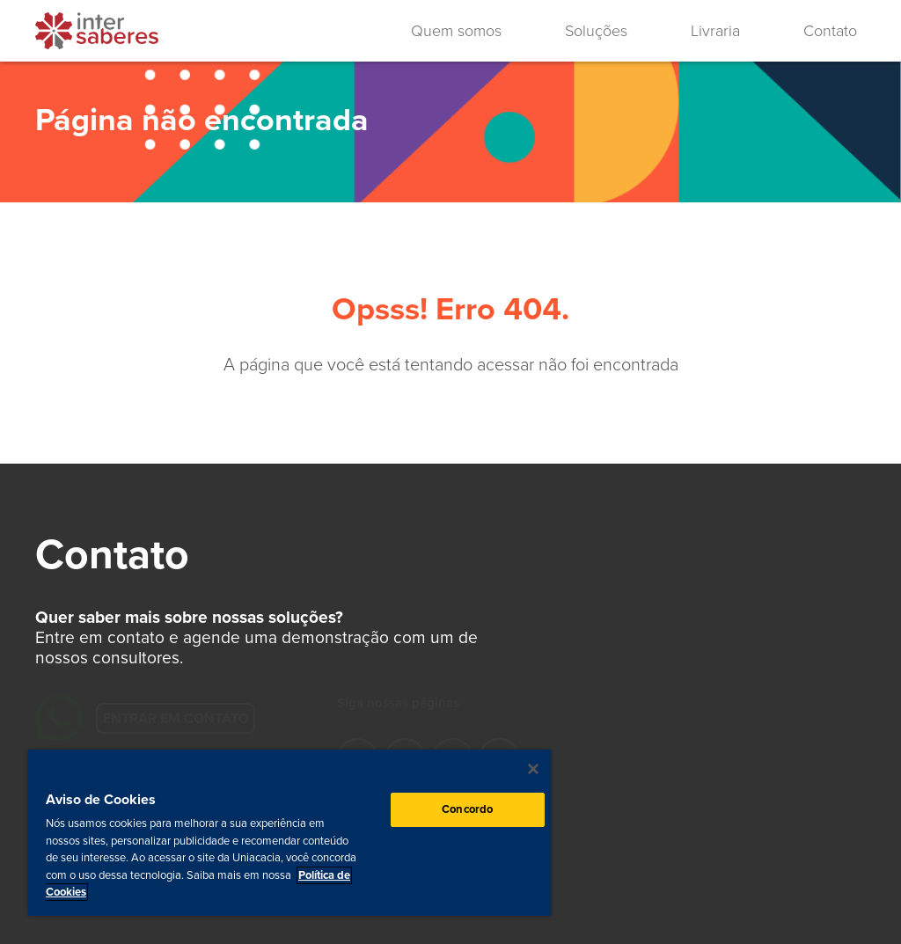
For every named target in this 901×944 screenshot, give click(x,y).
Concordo (467, 809)
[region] (289, 833)
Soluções (596, 30)
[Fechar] (533, 769)
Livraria (715, 30)
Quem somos (456, 30)
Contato (830, 30)
